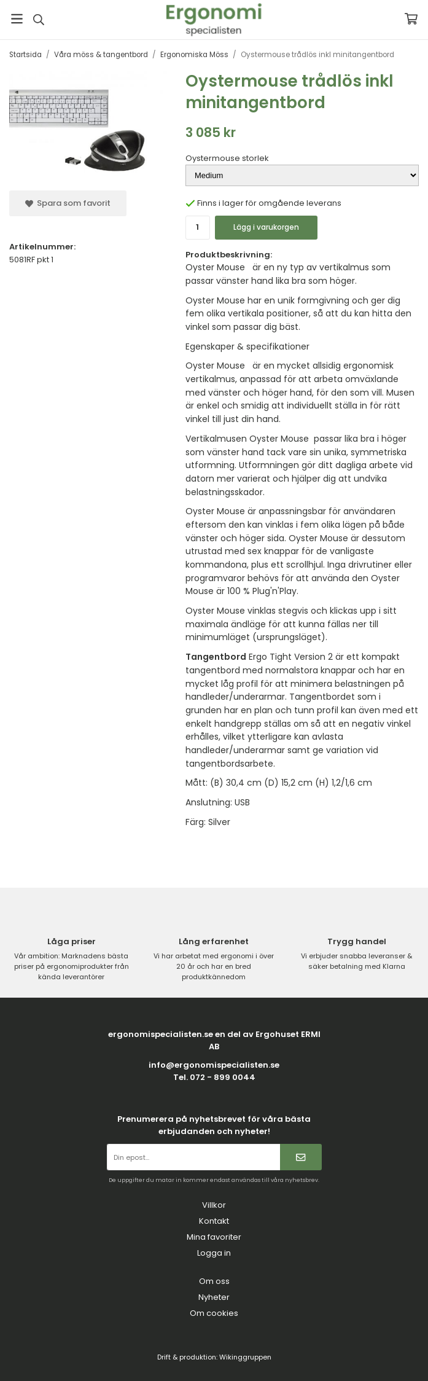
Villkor (214, 1205)
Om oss (214, 1281)
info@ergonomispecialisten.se (214, 1065)
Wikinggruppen (245, 1357)
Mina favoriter (214, 1237)
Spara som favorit (68, 203)
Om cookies (214, 1313)
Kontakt (214, 1221)
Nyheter (214, 1297)
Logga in (214, 1253)
